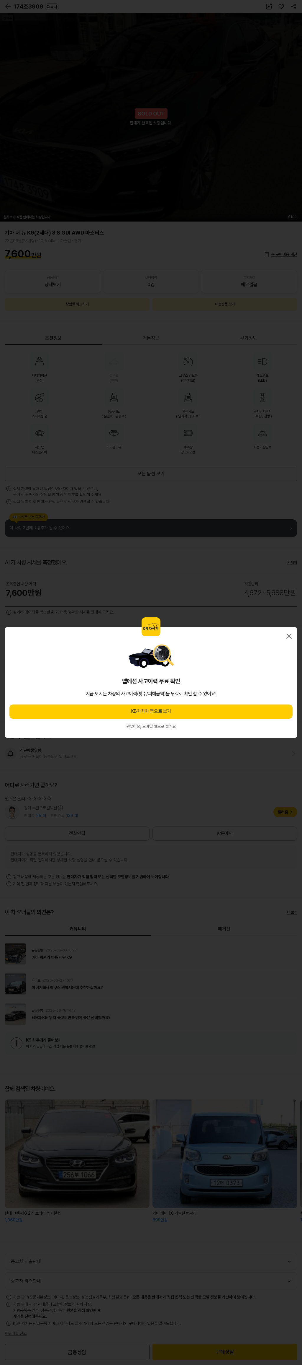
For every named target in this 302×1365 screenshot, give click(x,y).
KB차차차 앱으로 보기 (151, 711)
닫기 (289, 636)
